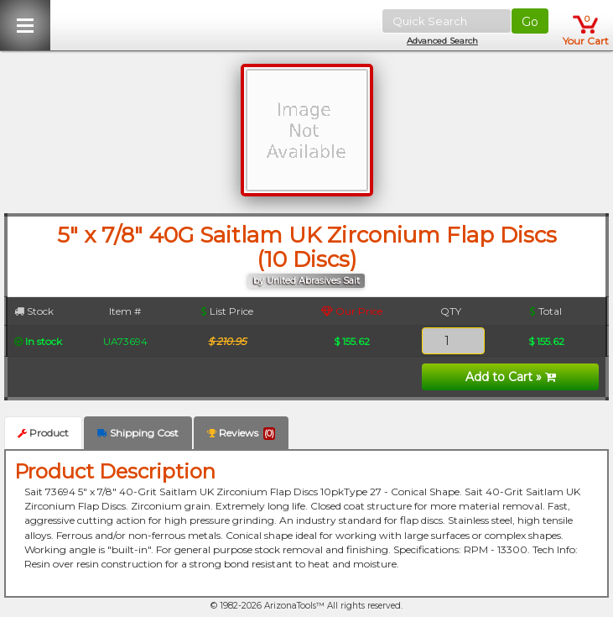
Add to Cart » (510, 376)
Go (530, 21)
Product (43, 432)
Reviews (241, 433)
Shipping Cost (138, 432)
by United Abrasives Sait (306, 280)
